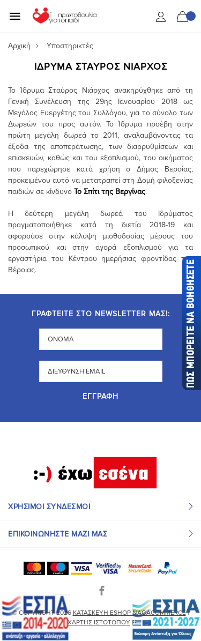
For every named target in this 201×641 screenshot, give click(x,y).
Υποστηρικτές (70, 45)
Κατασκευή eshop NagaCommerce (129, 613)
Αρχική (19, 45)
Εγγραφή (100, 397)
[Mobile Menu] (15, 16)
